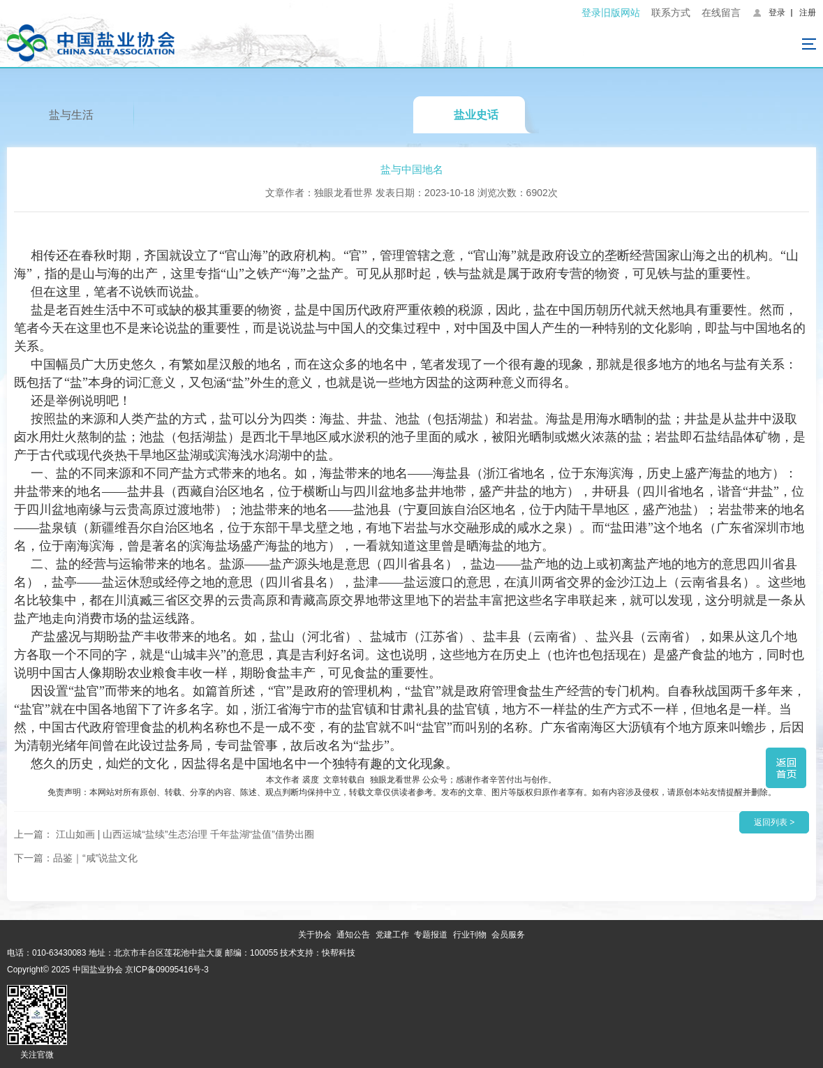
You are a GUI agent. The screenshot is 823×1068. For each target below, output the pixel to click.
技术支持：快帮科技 (316, 953)
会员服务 (508, 935)
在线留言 (721, 12)
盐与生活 (71, 115)
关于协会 (315, 935)
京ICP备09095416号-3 (167, 969)
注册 (807, 12)
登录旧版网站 (610, 12)
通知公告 (353, 935)
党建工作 (392, 935)
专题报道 (430, 935)
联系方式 (670, 12)
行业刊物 (470, 935)
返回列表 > (774, 822)
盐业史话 (476, 115)
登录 (777, 12)
